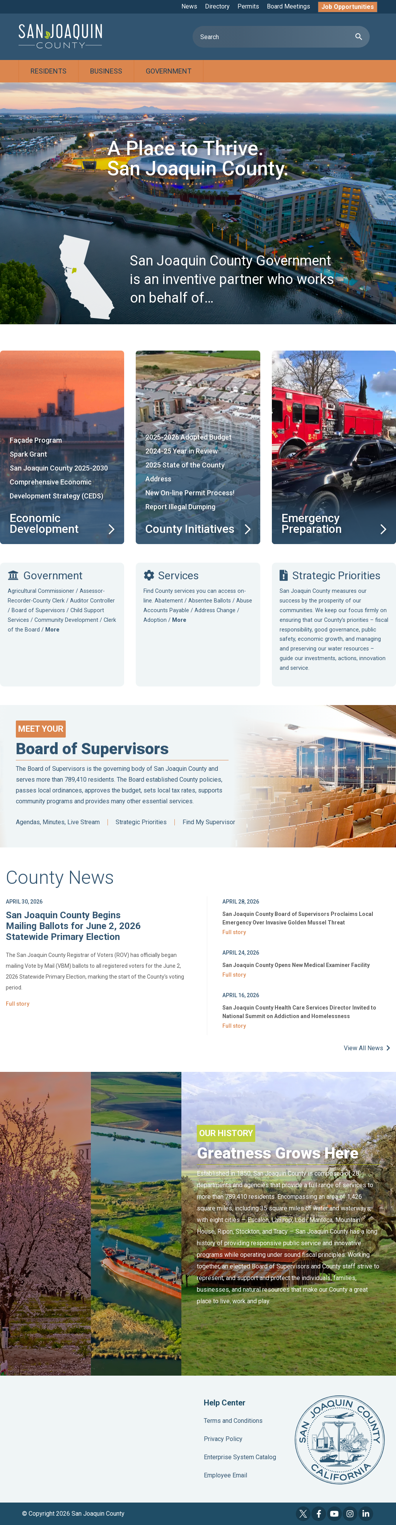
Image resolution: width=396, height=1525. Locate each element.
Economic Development (44, 523)
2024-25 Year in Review (181, 451)
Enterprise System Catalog (240, 1457)
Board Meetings (288, 6)
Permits (248, 6)
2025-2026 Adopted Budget (188, 437)
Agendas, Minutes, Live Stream (58, 822)
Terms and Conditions (233, 1420)
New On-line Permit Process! (189, 493)
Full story (17, 1004)
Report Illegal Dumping (180, 507)
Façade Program (36, 440)
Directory (217, 6)
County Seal (340, 1439)
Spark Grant (28, 454)
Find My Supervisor (209, 822)
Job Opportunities (347, 6)
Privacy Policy (223, 1439)
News (189, 6)
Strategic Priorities (141, 822)
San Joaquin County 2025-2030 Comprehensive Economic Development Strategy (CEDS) (59, 482)
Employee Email (225, 1475)
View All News (367, 1048)
